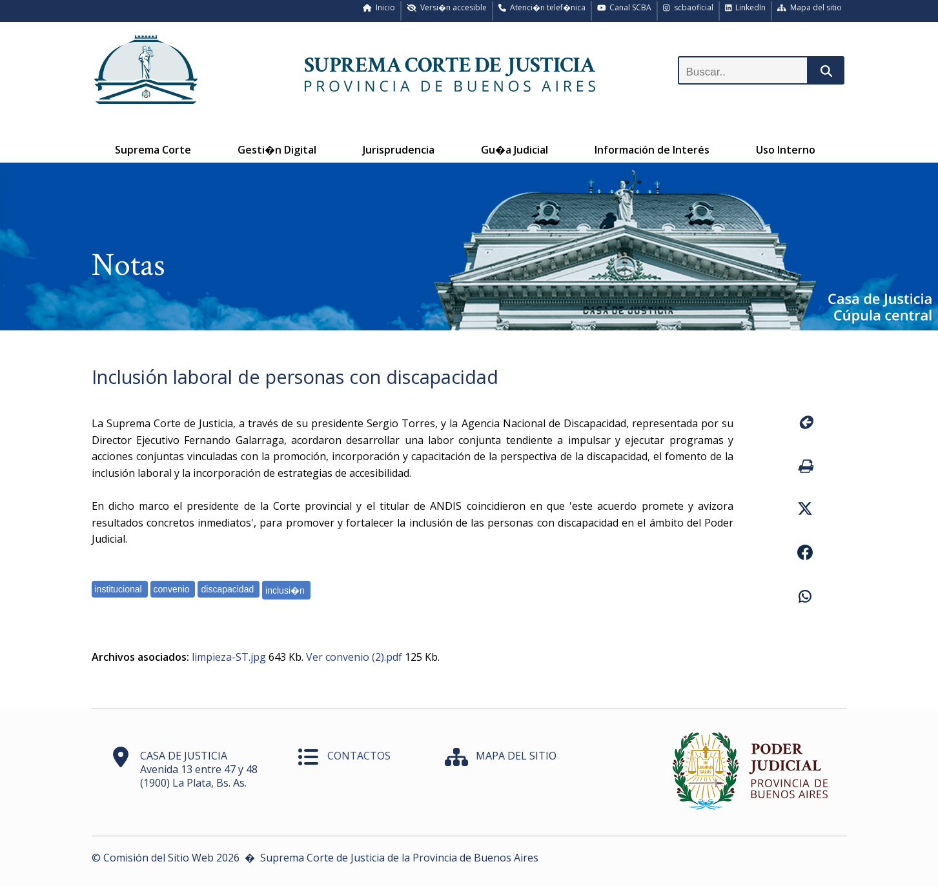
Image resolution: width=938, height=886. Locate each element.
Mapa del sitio (809, 7)
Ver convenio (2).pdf (354, 657)
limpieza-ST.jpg (229, 657)
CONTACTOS (359, 756)
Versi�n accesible (447, 7)
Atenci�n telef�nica (542, 7)
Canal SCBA (624, 7)
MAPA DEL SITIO (516, 756)
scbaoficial (688, 7)
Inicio (379, 7)
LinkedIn (745, 7)
